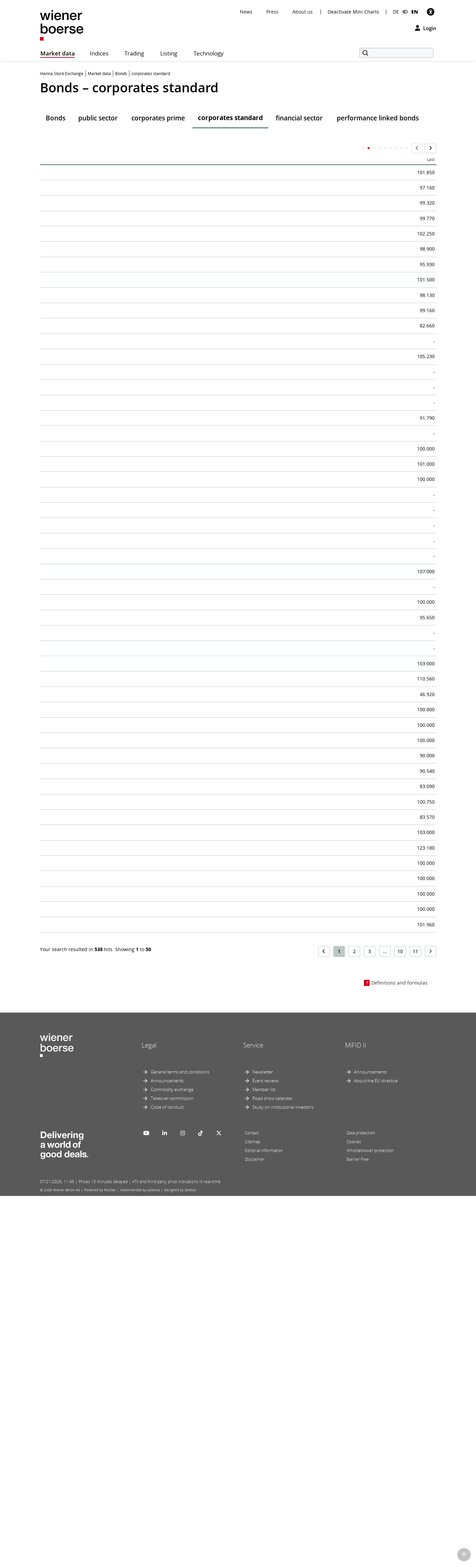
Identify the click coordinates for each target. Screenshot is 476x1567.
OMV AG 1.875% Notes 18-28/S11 (92, 489)
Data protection (361, 1504)
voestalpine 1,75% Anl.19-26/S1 (89, 237)
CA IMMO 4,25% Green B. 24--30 (90, 260)
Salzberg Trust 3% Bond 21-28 (87, 1108)
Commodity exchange (172, 1460)
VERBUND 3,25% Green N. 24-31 (90, 420)
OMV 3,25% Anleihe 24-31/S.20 (88, 329)
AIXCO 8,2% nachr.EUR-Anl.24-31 (91, 810)
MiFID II (355, 1416)
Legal (149, 1416)
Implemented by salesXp (140, 1561)
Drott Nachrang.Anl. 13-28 (82, 1039)
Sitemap (252, 1513)
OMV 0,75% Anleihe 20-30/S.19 (88, 535)
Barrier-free (358, 1530)
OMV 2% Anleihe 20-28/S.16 (84, 375)
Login (425, 28)
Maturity (398, 149)
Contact (252, 1504)
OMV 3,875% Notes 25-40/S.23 (87, 306)
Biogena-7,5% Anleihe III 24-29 (88, 764)
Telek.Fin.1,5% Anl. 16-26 (79, 214)
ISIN (319, 149)
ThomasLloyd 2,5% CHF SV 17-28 (91, 1292)
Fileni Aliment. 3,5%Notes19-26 (89, 1223)
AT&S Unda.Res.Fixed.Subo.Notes (92, 191)
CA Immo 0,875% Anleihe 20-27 (89, 352)
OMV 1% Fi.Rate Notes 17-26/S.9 (91, 283)
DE (396, 11)
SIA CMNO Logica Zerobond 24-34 (93, 948)
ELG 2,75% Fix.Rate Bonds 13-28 (90, 1177)
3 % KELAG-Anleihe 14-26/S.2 (85, 787)
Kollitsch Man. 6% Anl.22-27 (84, 971)
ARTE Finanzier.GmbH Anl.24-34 (90, 902)
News (246, 11)
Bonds (55, 118)
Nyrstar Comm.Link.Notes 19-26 (90, 1246)
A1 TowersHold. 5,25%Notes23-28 (93, 443)
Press (272, 11)
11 (415, 1322)
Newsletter (262, 1443)
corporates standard (230, 117)
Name (51, 149)
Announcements (167, 1452)
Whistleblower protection (370, 1521)
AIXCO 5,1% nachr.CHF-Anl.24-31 (91, 879)
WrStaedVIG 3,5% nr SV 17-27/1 (89, 581)
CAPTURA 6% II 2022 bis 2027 (86, 696)
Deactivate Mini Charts (353, 11)
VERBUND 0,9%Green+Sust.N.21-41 (95, 558)
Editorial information (264, 1521)
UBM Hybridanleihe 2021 (80, 1131)
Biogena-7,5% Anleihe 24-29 (84, 741)
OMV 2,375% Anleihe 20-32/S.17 (90, 512)
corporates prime (158, 118)
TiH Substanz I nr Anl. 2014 (83, 1200)
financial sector (299, 118)
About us (302, 11)
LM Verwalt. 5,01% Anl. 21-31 (86, 718)
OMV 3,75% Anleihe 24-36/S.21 (88, 168)
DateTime (261, 149)
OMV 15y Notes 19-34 (75, 397)
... (385, 1322)
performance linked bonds (378, 118)
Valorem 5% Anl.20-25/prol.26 (87, 856)
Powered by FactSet (100, 1561)
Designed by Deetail (180, 1561)
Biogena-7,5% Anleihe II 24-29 (87, 604)
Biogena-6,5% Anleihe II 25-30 (87, 627)
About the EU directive (376, 1452)
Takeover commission (172, 1469)
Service (253, 1416)
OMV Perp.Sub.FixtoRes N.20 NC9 (92, 1085)
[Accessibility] (430, 11)
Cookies (354, 1513)
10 (400, 1322)
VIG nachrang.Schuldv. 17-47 (85, 1154)
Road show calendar (272, 1469)
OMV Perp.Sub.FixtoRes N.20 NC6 (92, 1062)
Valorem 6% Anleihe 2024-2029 (88, 673)
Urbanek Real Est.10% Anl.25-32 (90, 650)
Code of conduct (167, 1478)
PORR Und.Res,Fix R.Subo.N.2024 (92, 925)
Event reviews (265, 1452)
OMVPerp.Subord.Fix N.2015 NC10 (93, 833)
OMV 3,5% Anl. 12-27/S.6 (79, 466)
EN (414, 11)
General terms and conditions (180, 1443)
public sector (98, 118)
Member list (263, 1460)
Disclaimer (255, 1530)
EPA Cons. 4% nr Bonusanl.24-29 (90, 994)
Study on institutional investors (282, 1478)
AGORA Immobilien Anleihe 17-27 (92, 1017)
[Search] (396, 53)
